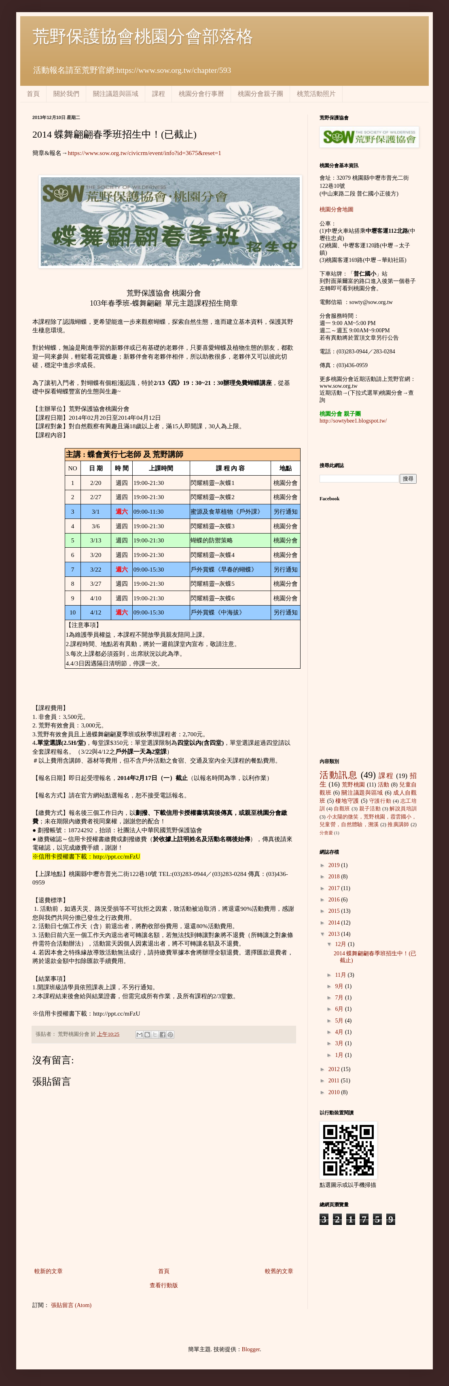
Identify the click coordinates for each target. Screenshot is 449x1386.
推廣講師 (398, 824)
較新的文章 (48, 1271)
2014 (334, 923)
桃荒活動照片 (316, 93)
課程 (158, 93)
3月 (340, 1043)
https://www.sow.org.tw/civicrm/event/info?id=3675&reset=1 (144, 152)
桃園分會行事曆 (201, 93)
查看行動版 (164, 1285)
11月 (341, 975)
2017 (334, 888)
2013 (334, 934)
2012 (334, 1069)
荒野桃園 (353, 785)
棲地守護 (347, 801)
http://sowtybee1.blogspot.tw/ (353, 421)
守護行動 (380, 801)
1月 (340, 1055)
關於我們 (66, 93)
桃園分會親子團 (260, 93)
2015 (334, 911)
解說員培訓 (403, 809)
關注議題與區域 (115, 93)
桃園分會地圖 (337, 209)
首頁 (33, 93)
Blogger (251, 1349)
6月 (340, 1009)
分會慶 (326, 832)
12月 (341, 944)
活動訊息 (339, 775)
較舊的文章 (279, 1271)
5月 (340, 1021)
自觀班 (342, 809)
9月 (340, 986)
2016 (334, 900)
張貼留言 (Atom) (71, 1305)
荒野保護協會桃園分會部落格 (142, 36)
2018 (334, 877)
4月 (340, 1032)
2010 (334, 1092)
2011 (334, 1081)
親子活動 (370, 809)
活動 (384, 785)
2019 (334, 865)
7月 (340, 998)
